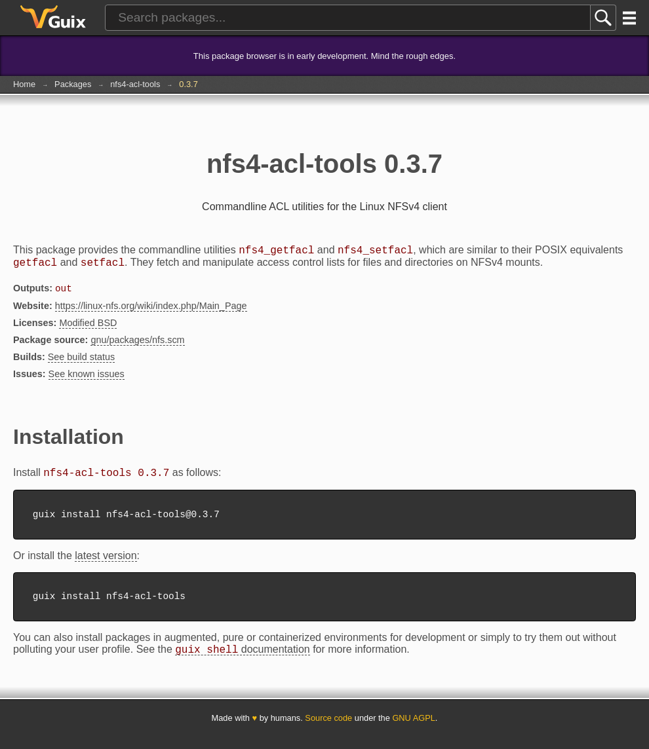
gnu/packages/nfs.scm (137, 345)
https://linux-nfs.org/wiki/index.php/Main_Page (151, 311)
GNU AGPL (413, 731)
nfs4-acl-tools (135, 84)
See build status (81, 362)
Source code (328, 731)
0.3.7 (188, 84)
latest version (105, 564)
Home (24, 84)
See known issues (87, 379)
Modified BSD (88, 328)
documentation (242, 662)
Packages (72, 84)
